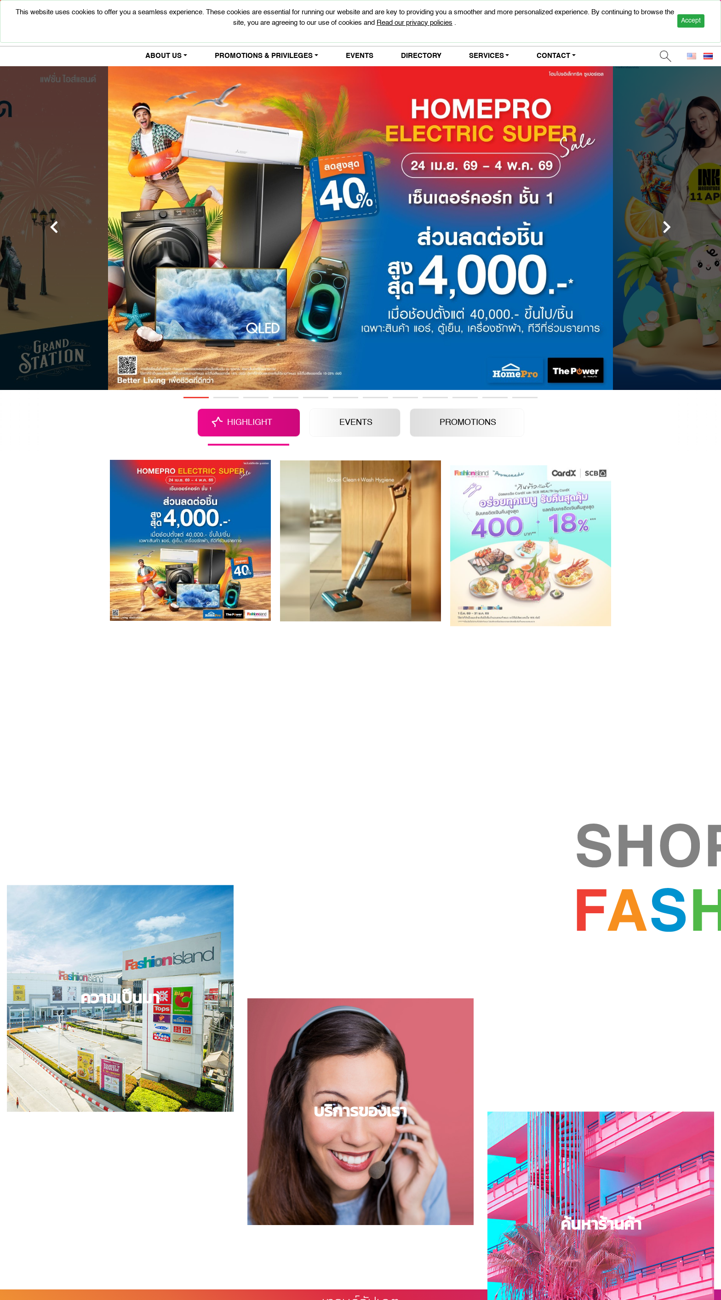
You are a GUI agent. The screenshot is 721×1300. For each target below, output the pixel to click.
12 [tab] (525, 397)
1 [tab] (196, 397)
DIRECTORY (421, 55)
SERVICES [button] (486, 55)
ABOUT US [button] (163, 55)
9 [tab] (435, 397)
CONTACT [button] (553, 55)
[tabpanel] (360, 227)
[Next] (667, 227)
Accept (691, 20)
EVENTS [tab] (355, 422)
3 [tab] (256, 397)
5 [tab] (315, 397)
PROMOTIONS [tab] (468, 422)
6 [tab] (345, 397)
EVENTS (359, 55)
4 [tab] (285, 397)
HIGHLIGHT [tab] (249, 422)
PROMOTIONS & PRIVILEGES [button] (264, 55)
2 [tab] (226, 397)
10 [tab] (465, 397)
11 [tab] (495, 397)
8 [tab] (405, 397)
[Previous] (54, 227)
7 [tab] (375, 397)
